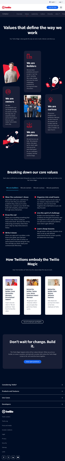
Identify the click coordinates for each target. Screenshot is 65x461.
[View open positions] (32, 361)
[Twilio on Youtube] (18, 457)
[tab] (12, 188)
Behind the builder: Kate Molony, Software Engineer (52, 293)
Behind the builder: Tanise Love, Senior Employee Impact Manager (32, 293)
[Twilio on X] (8, 457)
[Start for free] (52, 7)
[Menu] (61, 7)
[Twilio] (6, 7)
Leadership (34, 14)
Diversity (50, 14)
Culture (43, 14)
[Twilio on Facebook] (3, 457)
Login (61, 2)
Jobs (57, 14)
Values (27, 14)
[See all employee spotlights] (32, 321)
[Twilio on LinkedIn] (13, 457)
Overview (19, 14)
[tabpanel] (32, 220)
